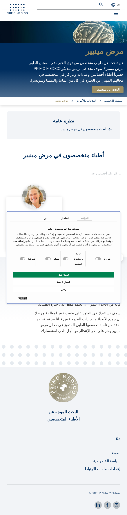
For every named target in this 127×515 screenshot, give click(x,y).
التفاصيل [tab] (65, 218)
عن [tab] (45, 218)
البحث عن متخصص (107, 89)
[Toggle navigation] (115, 15)
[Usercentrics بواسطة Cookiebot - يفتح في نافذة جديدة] (26, 298)
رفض (63, 289)
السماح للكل (63, 275)
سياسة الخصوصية (106, 461)
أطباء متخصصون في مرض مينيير (86, 129)
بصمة (116, 453)
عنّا (118, 439)
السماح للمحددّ (63, 282)
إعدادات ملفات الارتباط (102, 469)
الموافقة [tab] (84, 218)
